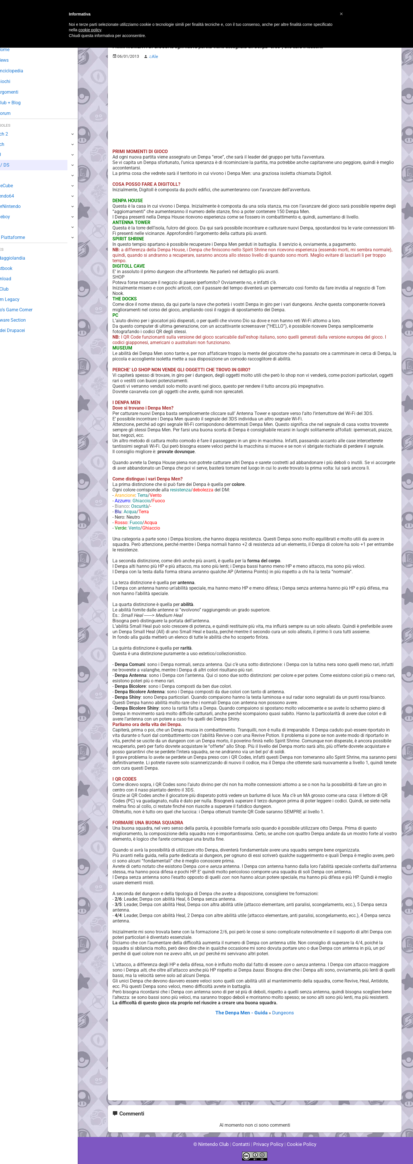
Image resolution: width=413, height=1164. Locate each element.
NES (9, 227)
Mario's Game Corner (26, 309)
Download (15, 278)
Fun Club (13, 289)
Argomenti (19, 92)
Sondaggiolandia (22, 258)
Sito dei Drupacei (22, 330)
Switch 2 (13, 134)
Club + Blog (20, 102)
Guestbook (16, 268)
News (14, 60)
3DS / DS (14, 165)
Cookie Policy (299, 1143)
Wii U (10, 154)
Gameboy (14, 216)
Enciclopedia (21, 71)
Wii (8, 175)
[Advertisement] (254, 103)
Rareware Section (22, 320)
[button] (341, 13)
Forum (15, 113)
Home (14, 49)
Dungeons (281, 1012)
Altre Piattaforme (22, 237)
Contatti (242, 1143)
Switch (11, 144)
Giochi (14, 81)
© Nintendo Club (213, 1143)
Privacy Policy (268, 1143)
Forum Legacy (19, 299)
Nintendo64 (16, 196)
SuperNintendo (20, 206)
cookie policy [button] (89, 30)
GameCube (16, 185)
